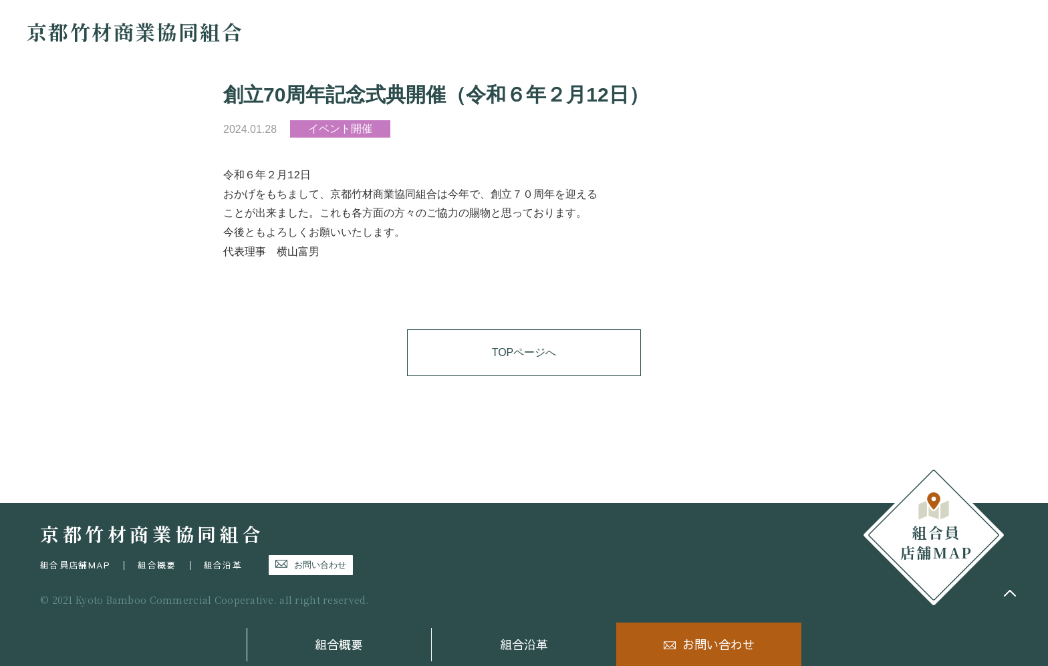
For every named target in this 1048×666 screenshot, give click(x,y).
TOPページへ (524, 352)
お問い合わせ (718, 644)
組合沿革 (524, 644)
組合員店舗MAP (75, 565)
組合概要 (339, 644)
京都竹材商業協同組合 (135, 31)
